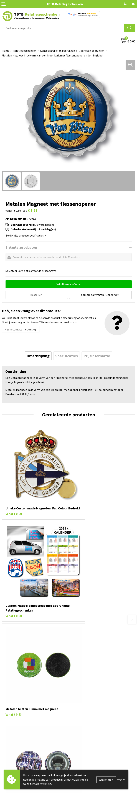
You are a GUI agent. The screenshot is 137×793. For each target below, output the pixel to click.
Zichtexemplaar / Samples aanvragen (93, 680)
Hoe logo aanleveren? (83, 675)
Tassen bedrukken (13, 709)
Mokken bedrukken (13, 725)
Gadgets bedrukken (13, 720)
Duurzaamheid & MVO (83, 686)
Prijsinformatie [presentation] (96, 355)
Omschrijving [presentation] (38, 355)
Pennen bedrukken (13, 703)
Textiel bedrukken (13, 730)
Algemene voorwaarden (84, 736)
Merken (6, 741)
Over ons (75, 703)
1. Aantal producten (21, 247)
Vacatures (76, 709)
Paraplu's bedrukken (14, 736)
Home (5, 50)
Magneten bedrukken (91, 50)
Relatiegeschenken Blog (85, 714)
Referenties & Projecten (85, 720)
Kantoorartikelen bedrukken (57, 50)
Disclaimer (76, 730)
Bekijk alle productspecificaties (26, 235)
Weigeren (120, 779)
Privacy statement (81, 725)
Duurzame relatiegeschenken (20, 714)
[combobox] (63, 28)
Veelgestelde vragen (82, 648)
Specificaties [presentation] (66, 355)
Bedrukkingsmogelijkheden (87, 664)
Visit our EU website (82, 741)
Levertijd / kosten (81, 653)
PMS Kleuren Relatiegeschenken (90, 669)
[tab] (38, 355)
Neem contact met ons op (21, 329)
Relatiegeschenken (24, 50)
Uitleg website (79, 659)
